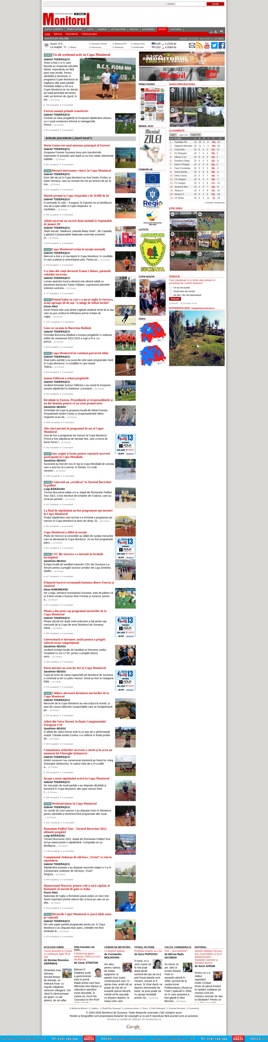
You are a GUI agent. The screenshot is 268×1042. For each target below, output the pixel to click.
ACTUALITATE (118, 29)
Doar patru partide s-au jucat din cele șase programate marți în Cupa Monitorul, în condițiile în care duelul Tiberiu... (78, 363)
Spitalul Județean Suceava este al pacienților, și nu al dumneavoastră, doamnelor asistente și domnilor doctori (208, 957)
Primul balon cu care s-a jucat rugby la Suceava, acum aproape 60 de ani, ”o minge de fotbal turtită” (78, 301)
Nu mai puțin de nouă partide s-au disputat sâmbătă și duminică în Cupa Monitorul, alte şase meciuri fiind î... (75, 789)
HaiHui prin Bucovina (182, 84)
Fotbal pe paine (89, 34)
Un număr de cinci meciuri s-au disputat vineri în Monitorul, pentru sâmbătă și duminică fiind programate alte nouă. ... (77, 814)
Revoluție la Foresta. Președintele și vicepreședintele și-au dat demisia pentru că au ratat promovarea (79, 401)
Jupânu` (95, 1008)
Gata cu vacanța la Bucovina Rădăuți (67, 328)
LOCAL (90, 29)
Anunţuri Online (99, 44)
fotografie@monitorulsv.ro (203, 308)
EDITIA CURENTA (54, 29)
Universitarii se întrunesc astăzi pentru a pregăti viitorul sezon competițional (74, 641)
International (72, 34)
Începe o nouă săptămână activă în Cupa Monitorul (76, 778)
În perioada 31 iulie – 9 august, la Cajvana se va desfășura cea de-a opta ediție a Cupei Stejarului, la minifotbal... (77, 206)
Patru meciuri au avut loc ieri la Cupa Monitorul (75, 667)
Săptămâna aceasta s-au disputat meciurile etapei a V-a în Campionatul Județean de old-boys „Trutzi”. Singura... (77, 871)
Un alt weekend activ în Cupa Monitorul (81, 55)
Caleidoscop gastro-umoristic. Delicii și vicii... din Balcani (88, 956)
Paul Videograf (158, 1008)
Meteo (73, 47)
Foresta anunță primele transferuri (66, 111)
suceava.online (131, 1008)
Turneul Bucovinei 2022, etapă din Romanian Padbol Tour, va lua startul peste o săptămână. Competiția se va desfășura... (77, 842)
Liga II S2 (195, 135)
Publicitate (138, 47)
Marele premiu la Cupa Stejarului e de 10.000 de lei (76, 195)
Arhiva (171, 4)
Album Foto (139, 44)
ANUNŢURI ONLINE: (57, 38)
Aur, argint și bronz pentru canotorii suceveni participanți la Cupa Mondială (77, 455)
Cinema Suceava (177, 1008)
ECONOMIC (148, 29)
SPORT (162, 29)
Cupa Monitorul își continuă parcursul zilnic (80, 353)
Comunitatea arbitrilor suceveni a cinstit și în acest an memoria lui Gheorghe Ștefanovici (78, 751)
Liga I (173, 135)
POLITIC (134, 29)
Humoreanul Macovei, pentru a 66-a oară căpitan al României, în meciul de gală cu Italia (77, 887)
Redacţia (119, 47)
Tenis (145, 1008)
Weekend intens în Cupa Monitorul (74, 803)
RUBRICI (102, 29)
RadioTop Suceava (112, 1008)
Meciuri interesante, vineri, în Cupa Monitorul (81, 170)
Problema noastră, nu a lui (148, 951)
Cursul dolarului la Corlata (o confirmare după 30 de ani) (58, 954)
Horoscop (96, 47)
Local (47, 34)
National (58, 34)
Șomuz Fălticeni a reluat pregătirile (66, 378)
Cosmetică (194, 1008)
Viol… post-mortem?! (176, 951)
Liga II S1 (183, 135)
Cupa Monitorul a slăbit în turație (65, 532)
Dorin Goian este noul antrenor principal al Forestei (77, 145)
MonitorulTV (121, 44)
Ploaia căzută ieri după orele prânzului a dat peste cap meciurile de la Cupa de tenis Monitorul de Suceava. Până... (75, 624)
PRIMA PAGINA (75, 29)
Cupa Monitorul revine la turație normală (78, 249)
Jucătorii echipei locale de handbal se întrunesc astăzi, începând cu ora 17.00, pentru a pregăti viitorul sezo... (75, 653)
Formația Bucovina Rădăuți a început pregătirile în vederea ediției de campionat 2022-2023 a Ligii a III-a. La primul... (78, 338)
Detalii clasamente (216, 203)
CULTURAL (176, 29)
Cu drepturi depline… (115, 951)
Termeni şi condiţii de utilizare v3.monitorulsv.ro (134, 1019)
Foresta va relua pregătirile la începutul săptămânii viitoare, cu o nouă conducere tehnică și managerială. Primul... (78, 121)
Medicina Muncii (79, 1008)
